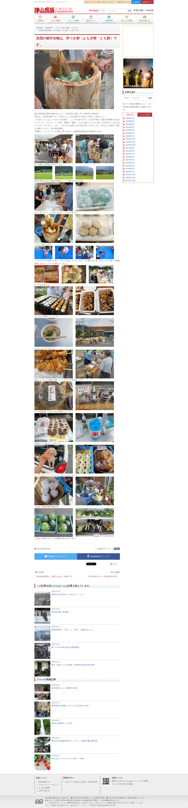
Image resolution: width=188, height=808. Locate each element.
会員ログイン (147, 2)
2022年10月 (131, 180)
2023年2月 (130, 169)
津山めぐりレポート (109, 2)
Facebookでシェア (98, 556)
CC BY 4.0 (119, 803)
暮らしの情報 (127, 19)
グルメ (75, 28)
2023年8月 (130, 151)
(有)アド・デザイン (81, 805)
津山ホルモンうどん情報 (93, 2)
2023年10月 (131, 145)
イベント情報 (73, 19)
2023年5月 (130, 160)
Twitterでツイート (56, 556)
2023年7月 (130, 154)
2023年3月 (130, 166)
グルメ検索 (55, 19)
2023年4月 (130, 163)
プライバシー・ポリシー (49, 785)
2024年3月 (130, 130)
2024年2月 (130, 133)
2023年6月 (130, 157)
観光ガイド (91, 19)
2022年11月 (131, 178)
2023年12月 (131, 139)
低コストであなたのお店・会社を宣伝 (82, 782)
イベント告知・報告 (62, 28)
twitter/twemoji (74, 803)
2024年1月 (130, 136)
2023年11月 (131, 142)
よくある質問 (44, 788)
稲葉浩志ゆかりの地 (123, 2)
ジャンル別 (144, 114)
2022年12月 (131, 174)
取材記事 (49, 28)
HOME (40, 19)
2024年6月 (130, 121)
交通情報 (109, 19)
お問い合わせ (44, 791)
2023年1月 (130, 172)
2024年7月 (130, 118)
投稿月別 (130, 114)
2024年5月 (130, 124)
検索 (129, 11)
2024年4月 (130, 127)
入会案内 (136, 2)
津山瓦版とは (144, 19)
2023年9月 (130, 148)
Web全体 (149, 10)
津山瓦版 (53, 10)
